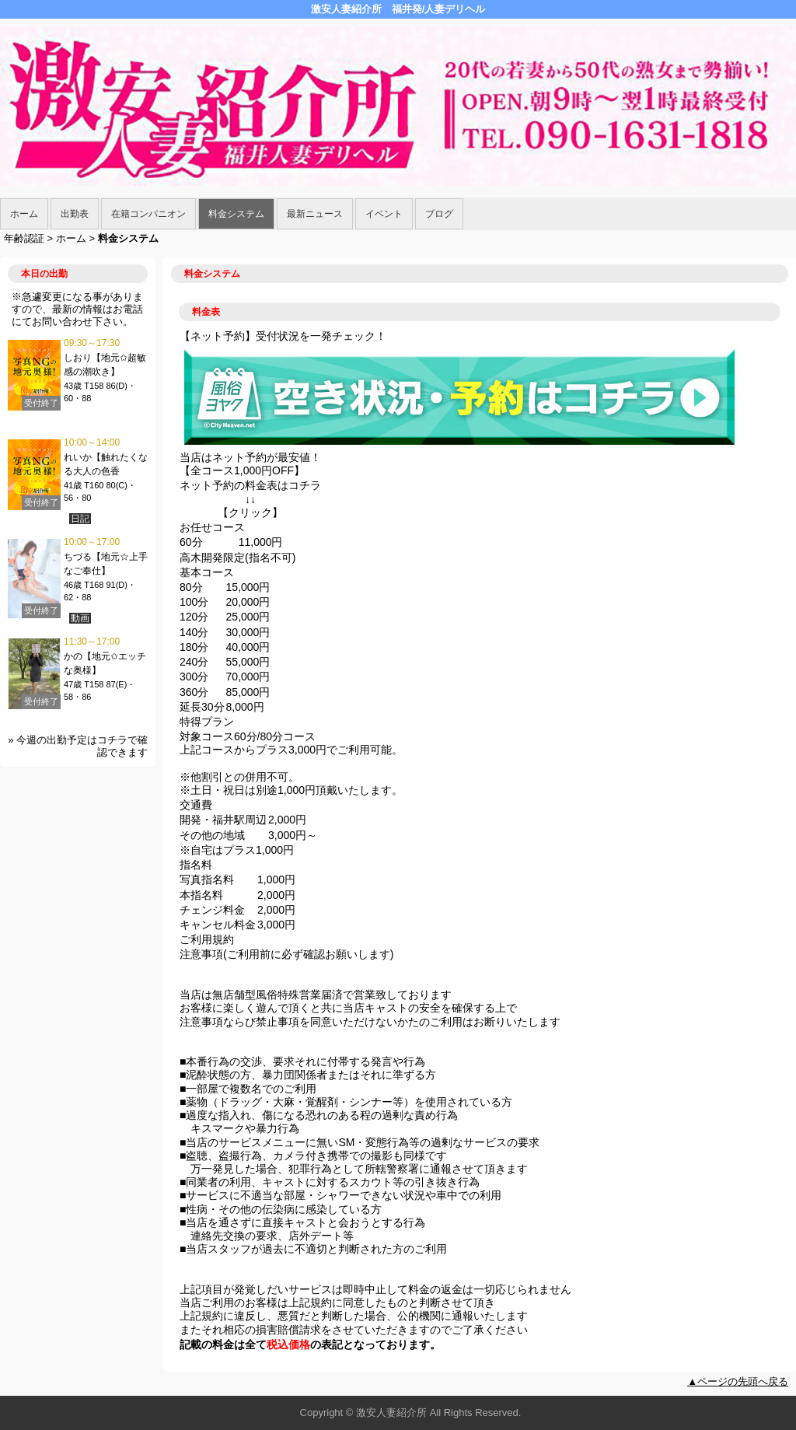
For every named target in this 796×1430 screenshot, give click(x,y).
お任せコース (212, 527)
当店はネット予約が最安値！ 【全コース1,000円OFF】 (250, 464)
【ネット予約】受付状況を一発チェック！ (283, 336)
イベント (384, 213)
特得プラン (207, 721)
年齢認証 (24, 238)
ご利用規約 (207, 939)
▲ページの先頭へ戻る (737, 1381)
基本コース (207, 572)
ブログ (439, 213)
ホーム (24, 213)
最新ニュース (315, 213)
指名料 (196, 864)
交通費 (196, 805)
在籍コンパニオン (148, 213)
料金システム (236, 213)
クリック (250, 512)
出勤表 (75, 213)
